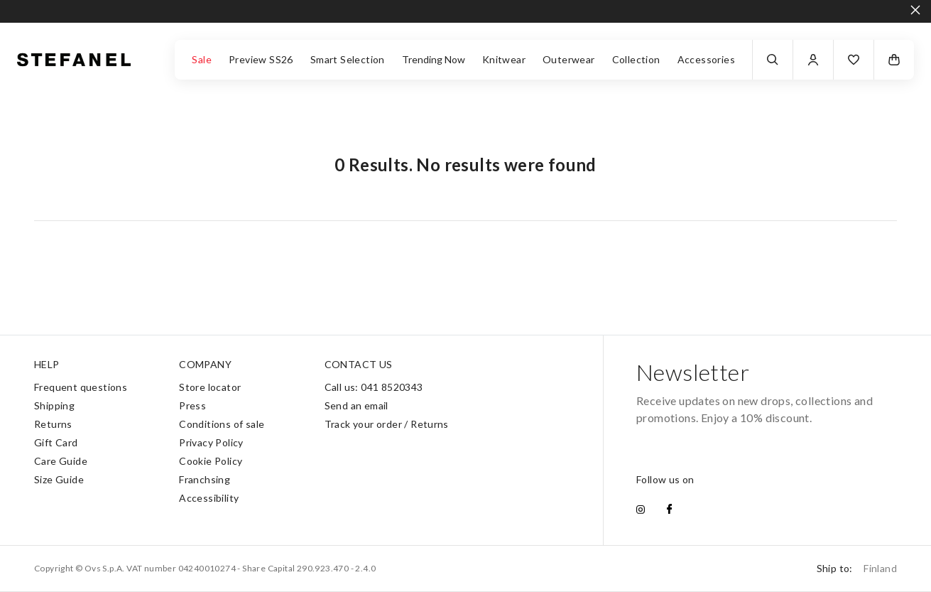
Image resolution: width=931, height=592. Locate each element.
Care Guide (60, 461)
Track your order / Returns (387, 424)
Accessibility (209, 498)
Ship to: (857, 568)
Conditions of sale (221, 424)
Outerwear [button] (569, 59)
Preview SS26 (261, 59)
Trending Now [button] (433, 59)
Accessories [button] (706, 59)
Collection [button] (636, 59)
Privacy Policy (211, 442)
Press (192, 405)
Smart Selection (347, 59)
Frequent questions (80, 387)
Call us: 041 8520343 (374, 387)
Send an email (356, 405)
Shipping (54, 405)
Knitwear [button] (504, 59)
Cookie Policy (210, 461)
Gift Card (56, 442)
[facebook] (669, 510)
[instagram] (640, 510)
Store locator (210, 387)
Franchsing (204, 479)
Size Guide (59, 479)
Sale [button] (202, 59)
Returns (53, 424)
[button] (853, 60)
